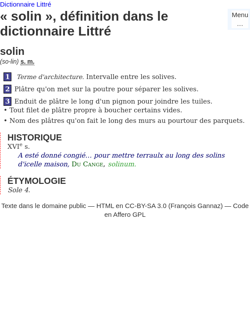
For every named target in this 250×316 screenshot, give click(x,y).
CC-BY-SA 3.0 (146, 205)
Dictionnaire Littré (25, 4)
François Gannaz (196, 205)
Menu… (240, 19)
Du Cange (87, 164)
